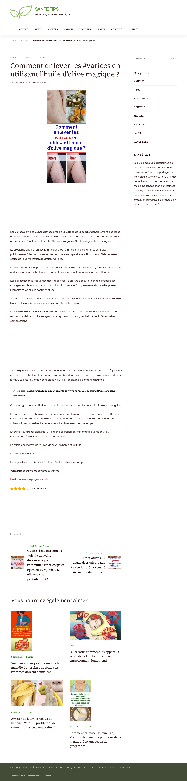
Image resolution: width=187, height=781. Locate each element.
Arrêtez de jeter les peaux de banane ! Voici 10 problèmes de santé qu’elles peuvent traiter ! (33, 723)
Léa (12, 82)
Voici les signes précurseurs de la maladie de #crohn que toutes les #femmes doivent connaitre (35, 667)
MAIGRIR (68, 29)
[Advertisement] (66, 209)
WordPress (126, 767)
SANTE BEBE (141, 141)
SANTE (38, 29)
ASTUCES (53, 29)
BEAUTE (101, 29)
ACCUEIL (24, 29)
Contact (47, 776)
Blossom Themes (100, 767)
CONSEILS (116, 29)
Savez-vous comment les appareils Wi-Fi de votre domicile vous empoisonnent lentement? (94, 656)
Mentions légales (34, 776)
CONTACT (133, 29)
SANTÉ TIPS (46, 9)
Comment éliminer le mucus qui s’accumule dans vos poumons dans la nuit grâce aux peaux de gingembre (95, 739)
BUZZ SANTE (141, 98)
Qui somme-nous (18, 776)
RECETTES (85, 29)
